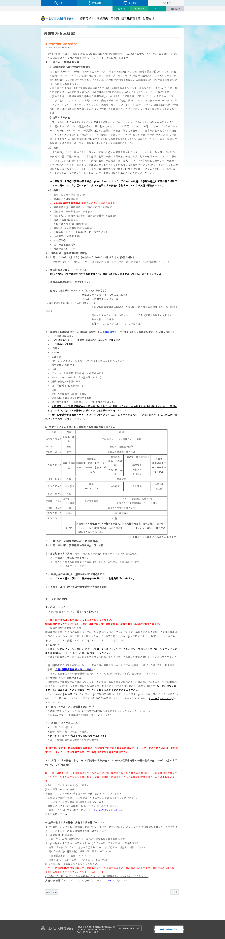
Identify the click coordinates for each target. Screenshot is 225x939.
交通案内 (130, 3)
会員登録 (175, 8)
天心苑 (114, 18)
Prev (55, 892)
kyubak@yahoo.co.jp (161, 698)
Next (48, 892)
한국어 (121, 8)
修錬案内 (102, 18)
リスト (175, 892)
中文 (157, 8)
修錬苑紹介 (87, 18)
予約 (58, 3)
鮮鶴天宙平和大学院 (169, 929)
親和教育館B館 (130, 18)
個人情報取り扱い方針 (129, 928)
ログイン (166, 2)
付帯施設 (148, 18)
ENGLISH (139, 8)
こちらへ (65, 814)
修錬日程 (94, 3)
